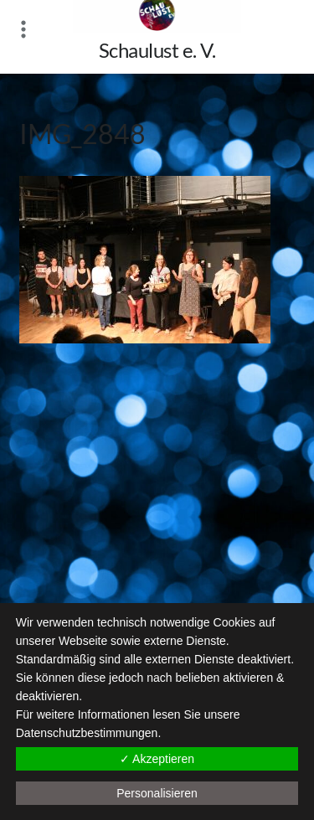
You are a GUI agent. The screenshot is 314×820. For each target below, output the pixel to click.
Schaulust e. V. (157, 50)
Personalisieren (157, 793)
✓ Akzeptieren (157, 759)
